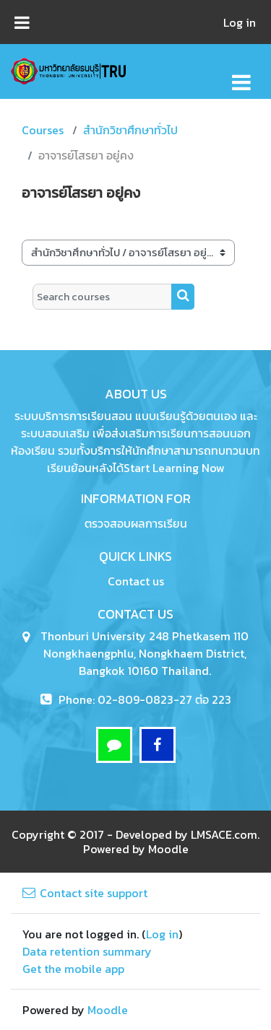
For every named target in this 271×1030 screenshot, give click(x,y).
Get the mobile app (73, 968)
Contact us (136, 581)
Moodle (168, 848)
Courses (43, 130)
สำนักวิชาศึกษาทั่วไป (130, 130)
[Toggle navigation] (241, 75)
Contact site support (84, 893)
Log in (239, 22)
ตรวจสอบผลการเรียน (136, 523)
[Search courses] (102, 297)
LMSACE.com (224, 834)
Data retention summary (87, 951)
